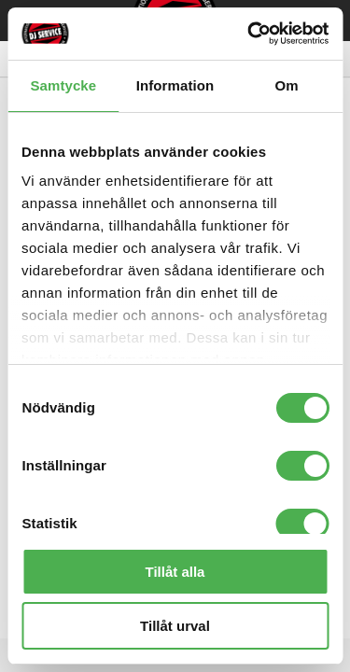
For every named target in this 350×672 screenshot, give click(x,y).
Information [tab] (175, 85)
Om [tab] (287, 85)
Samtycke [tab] (63, 85)
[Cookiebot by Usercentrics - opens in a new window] (249, 33)
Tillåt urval (175, 626)
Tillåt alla (175, 572)
